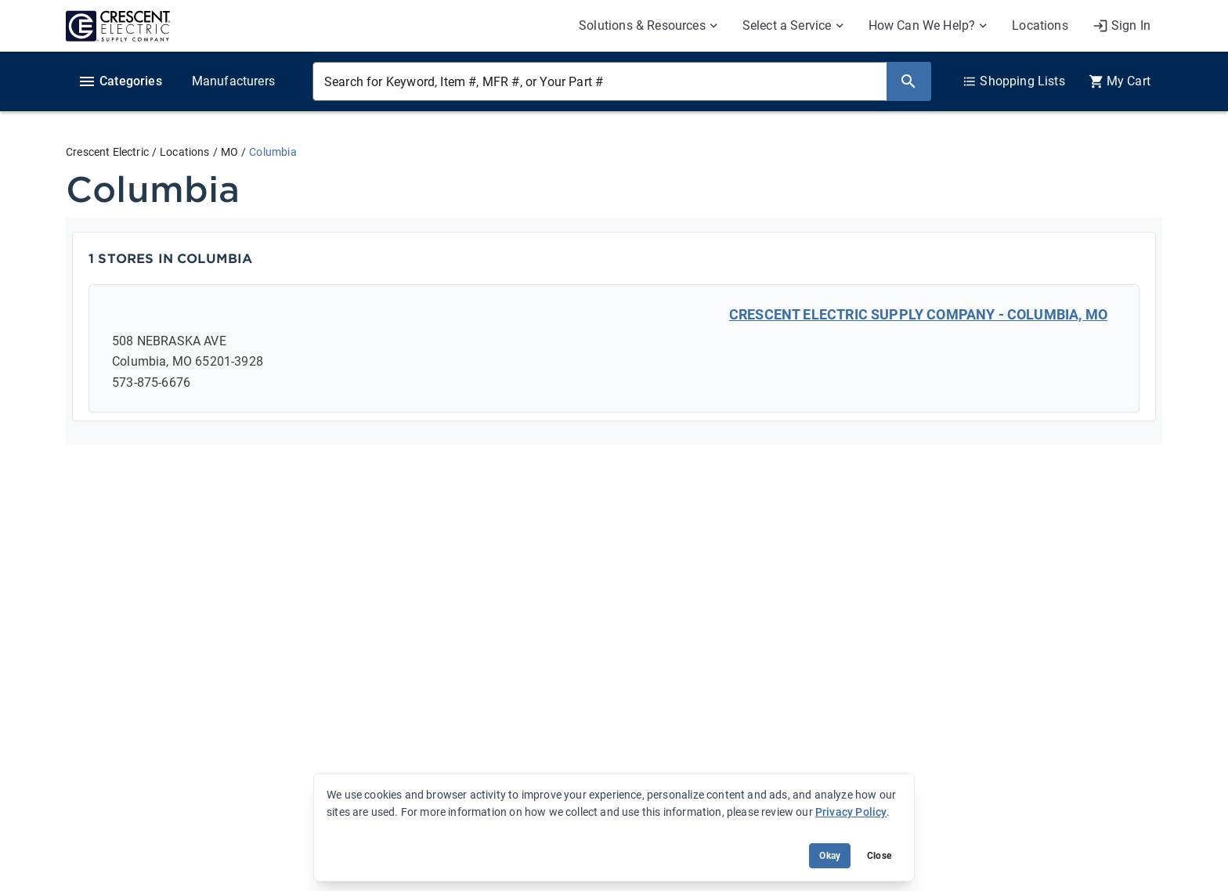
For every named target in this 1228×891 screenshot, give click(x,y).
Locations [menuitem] (1040, 25)
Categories (120, 81)
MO (229, 152)
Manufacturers (233, 81)
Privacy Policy (851, 812)
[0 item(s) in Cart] (1119, 81)
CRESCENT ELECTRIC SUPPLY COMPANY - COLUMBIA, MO (918, 314)
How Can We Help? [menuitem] (922, 25)
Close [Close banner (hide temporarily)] (879, 855)
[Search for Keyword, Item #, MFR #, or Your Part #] (599, 81)
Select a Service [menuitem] (787, 25)
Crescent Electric (107, 152)
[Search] (908, 81)
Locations (185, 152)
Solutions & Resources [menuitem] (642, 25)
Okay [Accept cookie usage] (829, 855)
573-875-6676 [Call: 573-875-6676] (151, 382)
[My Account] (1121, 25)
